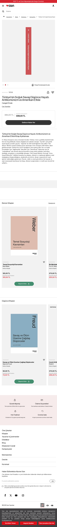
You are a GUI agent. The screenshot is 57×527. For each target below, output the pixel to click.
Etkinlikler (5, 440)
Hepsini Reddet (28, 523)
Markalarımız (7, 455)
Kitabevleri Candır (8, 446)
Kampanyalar (7, 449)
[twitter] (11, 495)
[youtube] (16, 495)
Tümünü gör (51, 203)
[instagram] (23, 495)
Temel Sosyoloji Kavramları (12, 264)
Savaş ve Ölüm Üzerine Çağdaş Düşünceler (18, 362)
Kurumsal (5, 464)
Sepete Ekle (24, 284)
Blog (4, 443)
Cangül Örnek (7, 103)
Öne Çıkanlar (7, 430)
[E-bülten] (52, 481)
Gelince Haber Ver (28, 122)
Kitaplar (5, 433)
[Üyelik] (53, 6)
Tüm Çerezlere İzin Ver (46, 523)
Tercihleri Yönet (10, 523)
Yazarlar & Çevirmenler (10, 437)
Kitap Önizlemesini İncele (40, 85)
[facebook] (5, 495)
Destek (4, 459)
